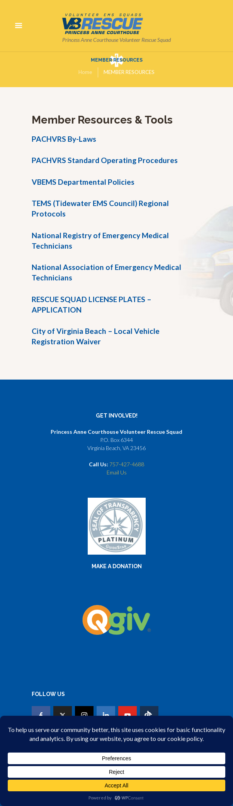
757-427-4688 (126, 464)
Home (85, 72)
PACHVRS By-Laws (64, 138)
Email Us (117, 472)
